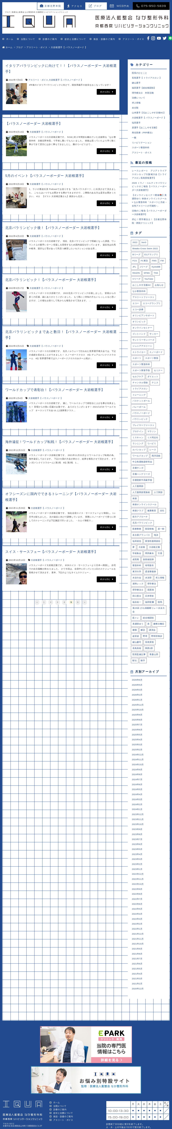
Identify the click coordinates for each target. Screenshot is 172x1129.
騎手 (143, 668)
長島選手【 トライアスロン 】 (147, 78)
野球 (145, 643)
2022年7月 (137, 910)
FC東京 (144, 263)
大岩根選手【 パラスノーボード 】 (66, 80)
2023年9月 (137, 839)
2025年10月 (138, 718)
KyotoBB (156, 269)
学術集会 (136, 559)
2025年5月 (137, 743)
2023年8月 (137, 844)
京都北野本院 (50, 5)
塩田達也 (136, 547)
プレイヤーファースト (143, 430)
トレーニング (139, 399)
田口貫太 (136, 603)
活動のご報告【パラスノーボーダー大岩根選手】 (149, 215)
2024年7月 (137, 789)
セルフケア (137, 380)
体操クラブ (137, 516)
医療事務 (136, 535)
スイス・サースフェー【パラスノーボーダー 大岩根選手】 (51, 552)
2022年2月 (137, 935)
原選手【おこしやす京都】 (145, 128)
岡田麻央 (149, 559)
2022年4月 (137, 925)
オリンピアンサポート (143, 319)
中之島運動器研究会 (142, 467)
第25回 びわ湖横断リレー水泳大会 (148, 617)
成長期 (135, 566)
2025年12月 (138, 713)
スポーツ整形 (151, 362)
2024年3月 (137, 809)
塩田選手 (136, 123)
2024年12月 (138, 763)
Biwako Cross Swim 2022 (145, 251)
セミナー (158, 374)
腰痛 (134, 637)
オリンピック (139, 325)
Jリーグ (144, 269)
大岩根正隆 (154, 553)
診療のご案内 (50, 39)
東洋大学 (136, 578)
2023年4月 (137, 864)
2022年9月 (137, 900)
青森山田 (154, 662)
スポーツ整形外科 (140, 149)
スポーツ (136, 362)
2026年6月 (137, 687)
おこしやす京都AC (141, 288)
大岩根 (142, 553)
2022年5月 (137, 920)
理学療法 (151, 590)
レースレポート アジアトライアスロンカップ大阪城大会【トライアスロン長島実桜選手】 (149, 176)
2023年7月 (137, 849)
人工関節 (158, 498)
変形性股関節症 (152, 547)
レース (153, 455)
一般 (134, 139)
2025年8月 (137, 728)
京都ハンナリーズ (141, 479)
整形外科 (136, 572)
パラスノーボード (141, 417)
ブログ (95, 5)
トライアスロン (140, 393)
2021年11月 (138, 950)
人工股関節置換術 (141, 498)
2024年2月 (137, 814)
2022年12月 (138, 885)
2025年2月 (137, 758)
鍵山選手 (136, 83)
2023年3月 (137, 869)
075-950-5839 (151, 5)
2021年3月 (137, 991)
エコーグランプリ (151, 306)
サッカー (154, 337)
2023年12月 (138, 824)
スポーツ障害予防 (141, 374)
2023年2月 (137, 875)
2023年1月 (137, 880)
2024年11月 (138, 768)
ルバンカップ (139, 455)
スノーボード (156, 356)
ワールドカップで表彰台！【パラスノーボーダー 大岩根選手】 (55, 390)
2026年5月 (137, 693)
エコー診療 (137, 313)
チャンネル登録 (140, 387)
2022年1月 (137, 940)
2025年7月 (137, 733)
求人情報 (136, 103)
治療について (138, 98)
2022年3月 (137, 930)
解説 (143, 637)
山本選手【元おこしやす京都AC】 (149, 113)
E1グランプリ (151, 257)
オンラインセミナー (142, 331)
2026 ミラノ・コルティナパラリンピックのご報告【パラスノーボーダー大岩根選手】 (149, 188)
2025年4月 (137, 748)
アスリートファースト (143, 300)
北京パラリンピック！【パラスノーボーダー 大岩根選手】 (51, 280)
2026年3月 (137, 698)
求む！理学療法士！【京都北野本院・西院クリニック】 (149, 223)
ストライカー (139, 356)
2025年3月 (137, 753)
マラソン (151, 436)
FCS (134, 263)
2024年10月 (138, 774)
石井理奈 (149, 603)
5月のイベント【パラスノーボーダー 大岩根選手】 (45, 176)
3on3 (143, 245)
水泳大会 (136, 584)
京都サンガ (137, 473)
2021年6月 (137, 976)
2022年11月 (138, 890)
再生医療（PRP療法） (143, 133)
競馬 (160, 609)
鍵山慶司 (136, 650)
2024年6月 (137, 794)
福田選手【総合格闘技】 (144, 88)
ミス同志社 (152, 442)
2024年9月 (137, 779)
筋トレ (135, 625)
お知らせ (159, 288)
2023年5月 (137, 859)
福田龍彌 (149, 609)
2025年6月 (137, 738)
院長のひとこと (139, 73)
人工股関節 (137, 492)
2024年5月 (137, 799)
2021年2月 (137, 996)
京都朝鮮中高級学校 (142, 485)
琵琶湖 (150, 596)
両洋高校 (156, 461)
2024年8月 (137, 784)
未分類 (135, 108)
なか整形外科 (139, 294)
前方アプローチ (140, 522)
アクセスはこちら (151, 1112)
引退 (160, 559)
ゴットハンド (139, 337)
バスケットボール (141, 405)
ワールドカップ (140, 461)
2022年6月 (137, 915)
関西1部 (149, 656)
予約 (119, 6)
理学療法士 (137, 596)
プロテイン (137, 436)
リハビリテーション (142, 144)
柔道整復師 (150, 578)
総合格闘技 (148, 625)
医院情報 (149, 535)
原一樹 (161, 535)
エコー (135, 306)
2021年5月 (137, 981)
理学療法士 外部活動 (143, 93)
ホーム (9, 39)
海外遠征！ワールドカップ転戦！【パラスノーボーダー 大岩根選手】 (60, 442)
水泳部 (148, 584)
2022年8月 (137, 905)
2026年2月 (137, 703)
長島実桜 (149, 650)
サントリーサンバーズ (143, 343)
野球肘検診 (156, 643)
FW (162, 263)
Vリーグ (136, 282)
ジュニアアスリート (142, 350)
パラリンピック (140, 424)
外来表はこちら (118, 1112)
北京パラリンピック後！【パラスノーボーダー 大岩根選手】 (53, 228)
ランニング (137, 448)
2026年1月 (137, 708)
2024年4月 (137, 804)
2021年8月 (137, 966)
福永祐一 (136, 609)
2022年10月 (138, 895)
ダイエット (152, 380)
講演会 (152, 637)
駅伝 (134, 668)
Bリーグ (136, 257)
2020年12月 (138, 1001)
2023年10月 (138, 834)
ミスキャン (137, 442)
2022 (134, 245)
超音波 (135, 643)
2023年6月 (137, 854)
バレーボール (139, 411)
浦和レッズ (137, 590)
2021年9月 (137, 961)
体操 (134, 504)
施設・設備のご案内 (104, 39)
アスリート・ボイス (133, 39)
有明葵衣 (149, 572)
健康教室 (151, 516)
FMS (154, 263)
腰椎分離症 (158, 631)
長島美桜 (136, 656)
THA (156, 275)
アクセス (75, 6)
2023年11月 (138, 829)
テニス (155, 387)
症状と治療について (75, 39)
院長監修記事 (139, 662)
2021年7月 (137, 971)
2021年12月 (138, 945)
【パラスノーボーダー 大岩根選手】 (33, 123)
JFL (134, 269)
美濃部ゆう (137, 631)
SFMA (147, 275)
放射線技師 (148, 566)
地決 (156, 541)
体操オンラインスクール (144, 510)
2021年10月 (138, 956)
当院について (28, 39)
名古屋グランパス (141, 541)
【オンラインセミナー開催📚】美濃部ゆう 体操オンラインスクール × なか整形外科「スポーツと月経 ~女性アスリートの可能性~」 (149, 202)
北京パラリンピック (142, 529)
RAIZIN (136, 275)
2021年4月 (137, 986)
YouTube (148, 282)
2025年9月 (137, 723)
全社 (162, 516)
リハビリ (151, 448)
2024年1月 (137, 819)
